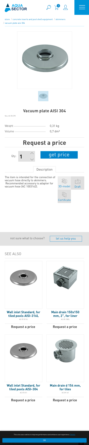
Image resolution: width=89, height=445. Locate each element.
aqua (16, 7)
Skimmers (60, 19)
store (7, 19)
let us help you (66, 238)
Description (44, 169)
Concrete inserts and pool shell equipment (33, 19)
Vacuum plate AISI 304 (15, 22)
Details (72, 434)
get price (59, 154)
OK (44, 440)
